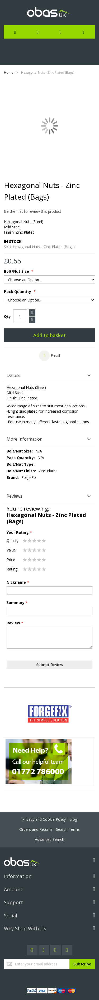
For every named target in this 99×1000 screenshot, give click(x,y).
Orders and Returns (36, 829)
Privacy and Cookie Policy (44, 819)
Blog (73, 819)
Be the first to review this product (32, 211)
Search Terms (68, 829)
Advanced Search (49, 839)
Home (8, 72)
